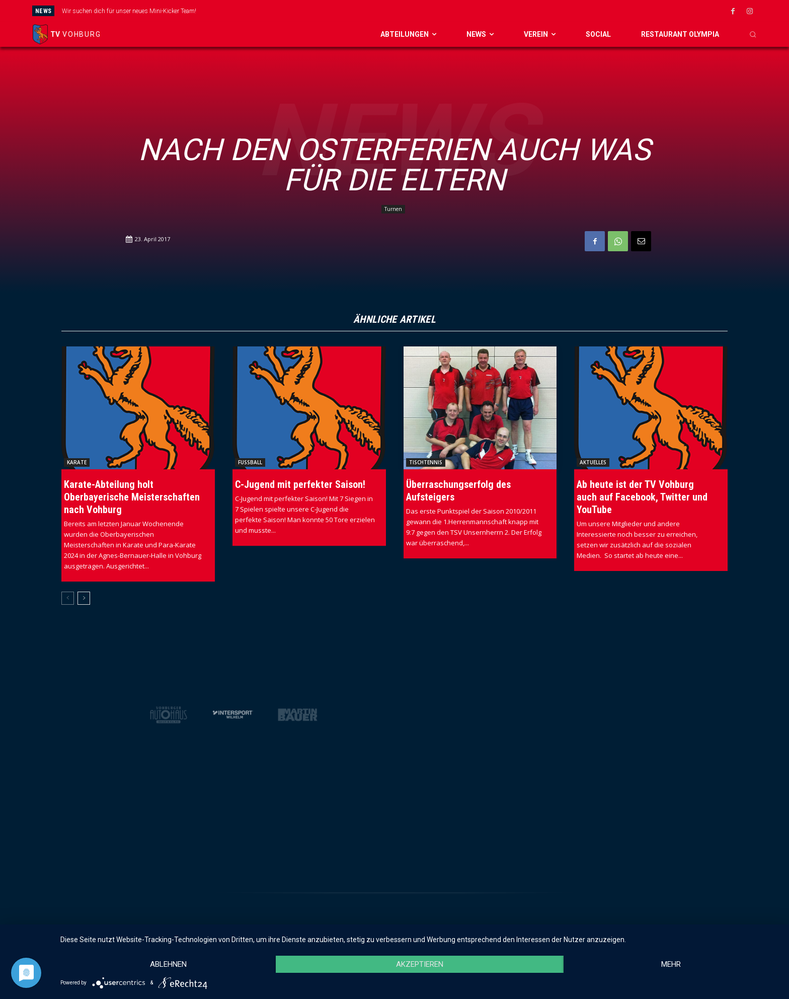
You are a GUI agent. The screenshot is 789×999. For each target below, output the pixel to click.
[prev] (434, 11)
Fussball (250, 462)
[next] (450, 11)
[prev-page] (67, 598)
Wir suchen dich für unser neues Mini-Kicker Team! (129, 11)
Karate (77, 462)
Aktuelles (593, 462)
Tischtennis (425, 462)
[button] (752, 34)
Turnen (393, 209)
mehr (671, 964)
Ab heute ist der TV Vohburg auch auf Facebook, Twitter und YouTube (642, 497)
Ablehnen (168, 964)
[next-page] (83, 598)
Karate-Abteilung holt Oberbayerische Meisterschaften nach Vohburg (132, 497)
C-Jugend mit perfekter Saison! (300, 484)
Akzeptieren (419, 964)
